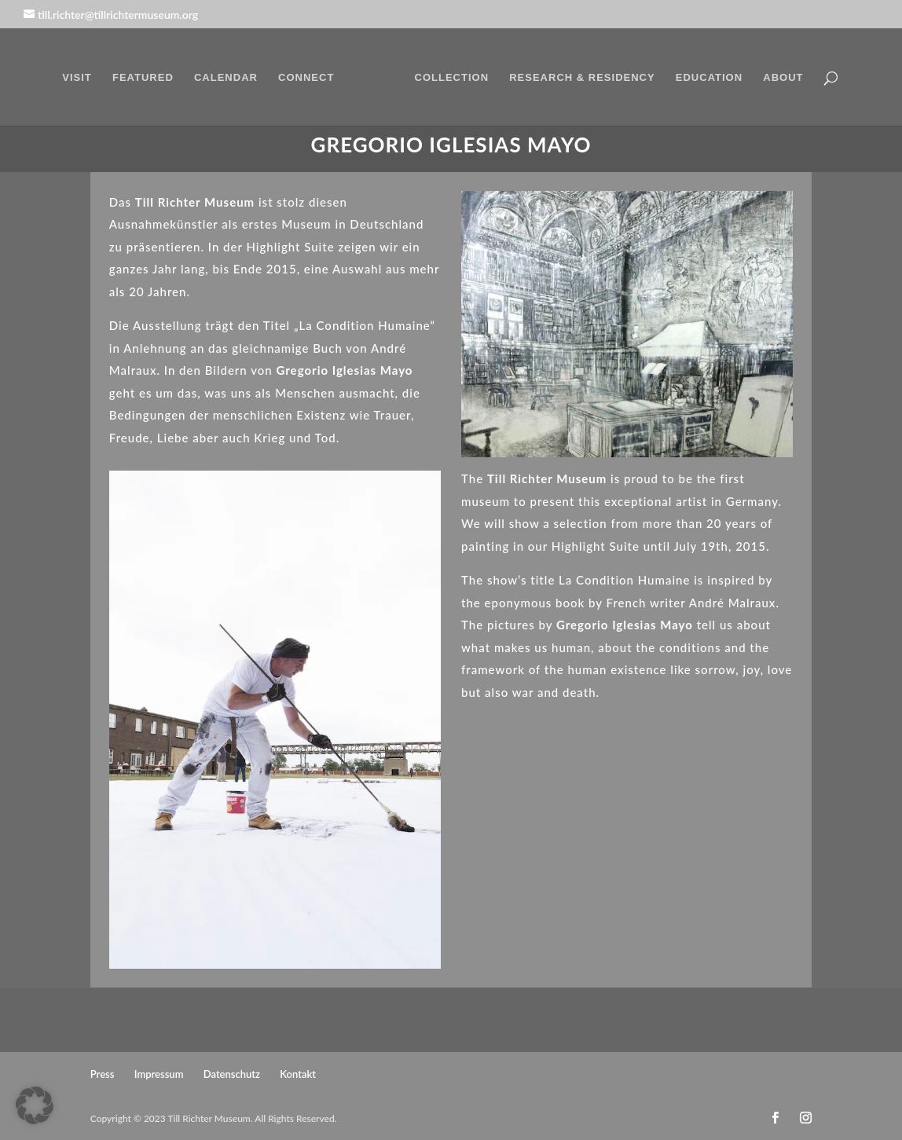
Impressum (159, 1074)
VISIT (77, 77)
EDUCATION (709, 77)
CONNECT (306, 77)
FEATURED (143, 77)
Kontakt (298, 1074)
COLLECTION (452, 77)
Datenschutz (232, 1074)
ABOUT (783, 77)
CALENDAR (226, 77)
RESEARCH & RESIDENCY (581, 77)
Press (102, 1074)
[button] (34, 1105)
